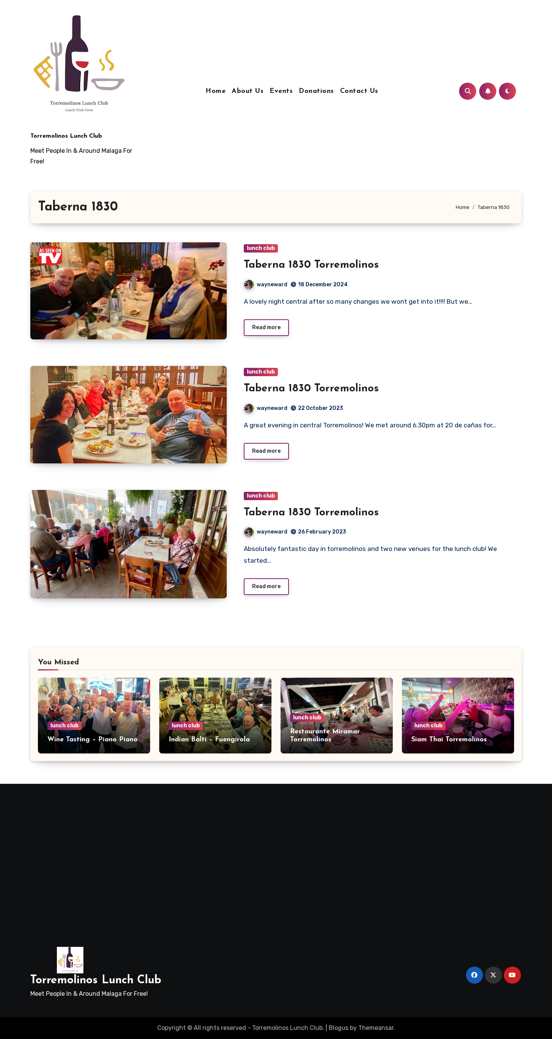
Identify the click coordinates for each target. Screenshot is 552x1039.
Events (281, 91)
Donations (316, 91)
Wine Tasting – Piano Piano (92, 739)
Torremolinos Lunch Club (66, 136)
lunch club (261, 248)
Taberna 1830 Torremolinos (311, 265)
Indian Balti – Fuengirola (209, 739)
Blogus (338, 1027)
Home (215, 91)
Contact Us (359, 91)
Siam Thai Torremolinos (449, 739)
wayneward (265, 284)
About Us (247, 91)
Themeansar (376, 1027)
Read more (266, 327)
